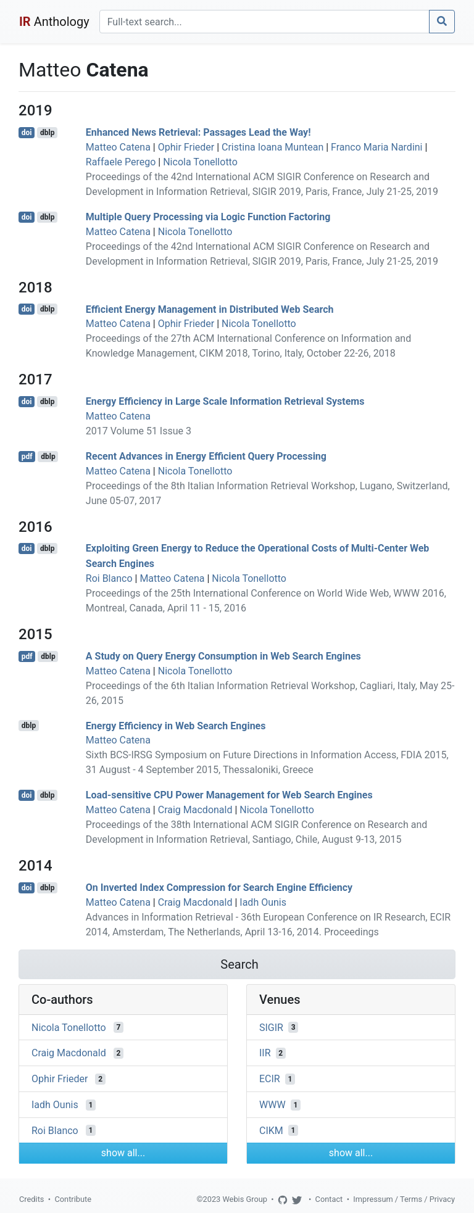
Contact (329, 1199)
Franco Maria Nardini (376, 147)
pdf (27, 456)
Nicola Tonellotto (200, 162)
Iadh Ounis (262, 902)
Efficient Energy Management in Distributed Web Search (210, 309)
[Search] (264, 21)
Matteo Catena (118, 147)
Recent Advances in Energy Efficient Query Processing (206, 456)
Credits (31, 1199)
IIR (265, 1053)
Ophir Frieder (186, 147)
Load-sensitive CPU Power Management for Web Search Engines (229, 795)
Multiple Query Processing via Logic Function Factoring (208, 217)
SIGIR (271, 1027)
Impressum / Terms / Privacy (404, 1199)
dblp (47, 132)
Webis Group (244, 1199)
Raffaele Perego (121, 162)
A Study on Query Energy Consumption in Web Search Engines (223, 656)
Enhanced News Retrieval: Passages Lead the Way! (198, 132)
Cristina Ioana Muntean (272, 147)
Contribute (72, 1199)
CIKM (271, 1130)
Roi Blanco (109, 578)
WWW (272, 1105)
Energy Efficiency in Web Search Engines (176, 725)
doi (27, 132)
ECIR (269, 1079)
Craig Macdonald (195, 810)
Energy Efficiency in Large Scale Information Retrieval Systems (225, 401)
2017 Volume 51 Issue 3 (138, 431)
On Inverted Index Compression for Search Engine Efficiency (219, 887)
